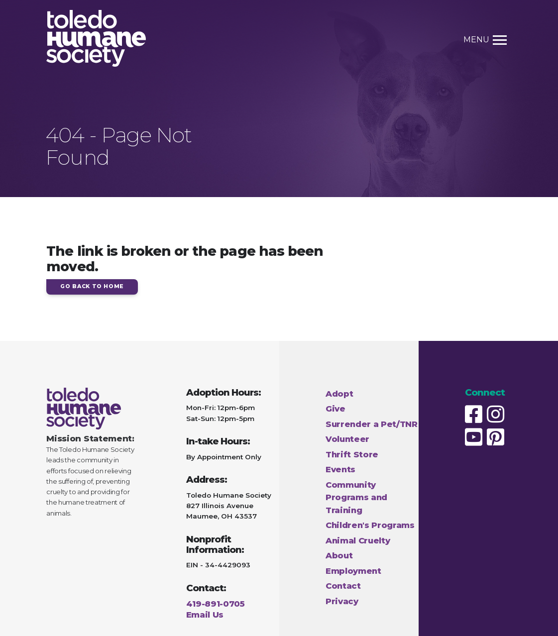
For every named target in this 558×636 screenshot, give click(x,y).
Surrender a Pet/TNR (372, 424)
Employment (353, 571)
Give (335, 409)
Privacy (342, 601)
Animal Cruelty (358, 540)
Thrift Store (352, 454)
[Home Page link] (96, 40)
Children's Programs (370, 525)
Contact (343, 586)
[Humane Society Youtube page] (475, 436)
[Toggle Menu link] (495, 40)
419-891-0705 (215, 604)
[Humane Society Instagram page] (497, 414)
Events (340, 469)
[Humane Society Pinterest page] (497, 436)
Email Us (204, 615)
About (339, 555)
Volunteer (347, 439)
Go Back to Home (92, 286)
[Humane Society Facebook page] (475, 414)
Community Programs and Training (356, 497)
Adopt (339, 394)
